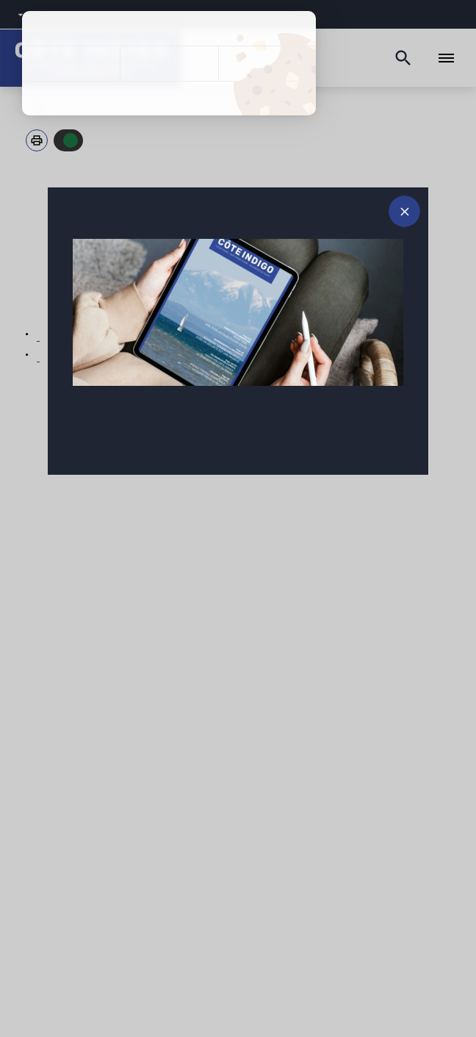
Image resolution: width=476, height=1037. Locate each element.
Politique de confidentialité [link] (169, 98)
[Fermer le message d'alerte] (404, 211)
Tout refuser (168, 63)
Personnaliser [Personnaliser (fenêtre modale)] (267, 63)
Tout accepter (71, 63)
